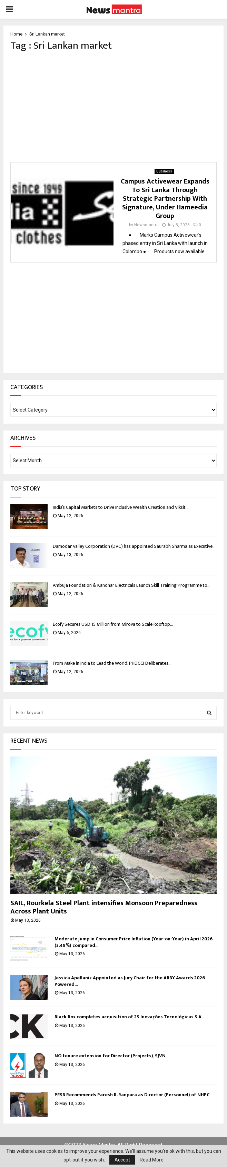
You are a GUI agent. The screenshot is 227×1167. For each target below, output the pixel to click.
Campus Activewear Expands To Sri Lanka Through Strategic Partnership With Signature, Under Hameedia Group (165, 199)
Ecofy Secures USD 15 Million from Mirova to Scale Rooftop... (113, 624)
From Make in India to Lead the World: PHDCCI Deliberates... (112, 663)
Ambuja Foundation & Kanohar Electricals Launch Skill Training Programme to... (131, 585)
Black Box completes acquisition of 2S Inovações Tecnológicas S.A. (129, 1017)
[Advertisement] (113, 107)
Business (164, 171)
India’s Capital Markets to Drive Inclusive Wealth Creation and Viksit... (121, 507)
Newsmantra (146, 224)
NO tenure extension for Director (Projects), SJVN (110, 1056)
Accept (122, 1160)
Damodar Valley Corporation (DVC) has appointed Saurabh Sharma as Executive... (134, 546)
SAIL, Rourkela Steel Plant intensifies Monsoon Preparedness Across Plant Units (103, 907)
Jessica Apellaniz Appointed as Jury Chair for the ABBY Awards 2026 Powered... (130, 981)
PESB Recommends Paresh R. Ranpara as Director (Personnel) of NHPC (132, 1095)
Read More (152, 1159)
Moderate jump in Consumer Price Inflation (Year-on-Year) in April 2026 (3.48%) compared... (134, 942)
